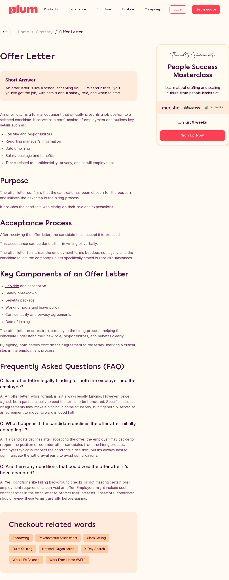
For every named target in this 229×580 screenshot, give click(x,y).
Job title (12, 286)
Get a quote (206, 9)
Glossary (44, 32)
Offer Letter (71, 32)
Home (23, 32)
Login (178, 9)
